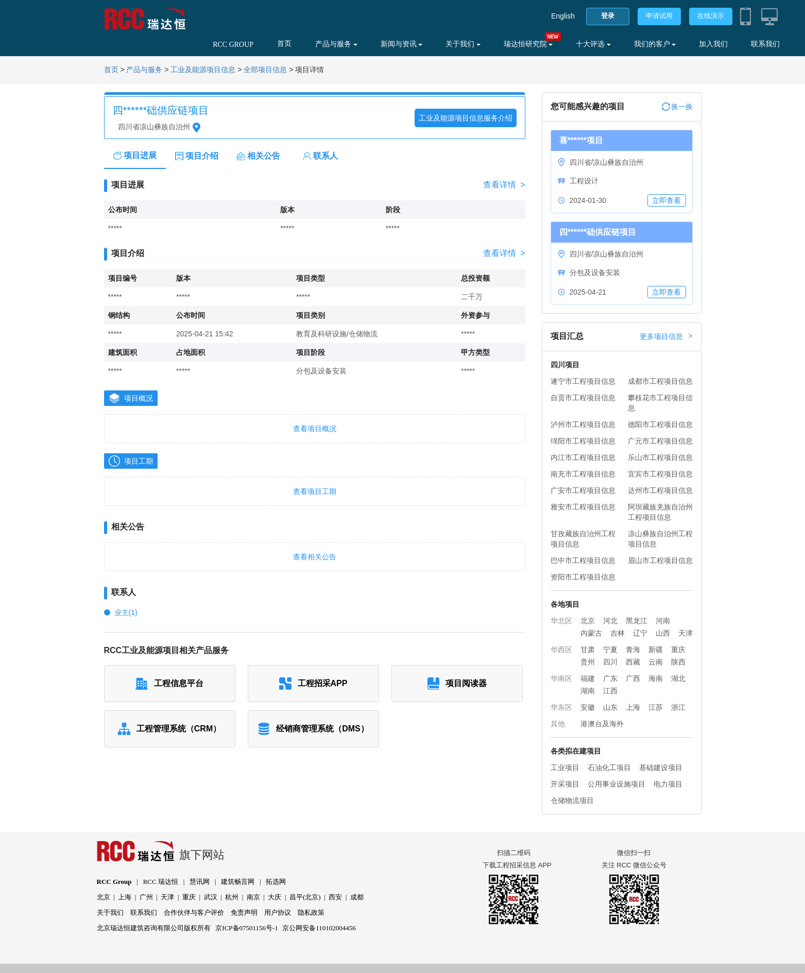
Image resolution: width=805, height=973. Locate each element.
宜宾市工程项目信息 (660, 474)
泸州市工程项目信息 (583, 424)
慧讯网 (200, 881)
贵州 (587, 662)
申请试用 (659, 16)
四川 (610, 662)
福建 (587, 678)
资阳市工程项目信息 (583, 577)
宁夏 (610, 649)
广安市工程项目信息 (583, 490)
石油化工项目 (609, 767)
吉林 (617, 633)
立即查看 (666, 200)
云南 (655, 662)
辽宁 (640, 633)
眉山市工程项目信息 (660, 560)
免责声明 (244, 912)
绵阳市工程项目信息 (583, 441)
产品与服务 (336, 44)
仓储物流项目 (572, 800)
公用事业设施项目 (616, 784)
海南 (655, 678)
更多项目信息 (666, 336)
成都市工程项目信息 (660, 381)
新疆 (655, 649)
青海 (633, 649)
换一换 (677, 107)
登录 (607, 16)
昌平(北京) (305, 897)
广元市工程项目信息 (660, 441)
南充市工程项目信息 (583, 474)
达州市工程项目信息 (660, 490)
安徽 (587, 707)
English (563, 16)
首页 (284, 43)
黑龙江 (636, 621)
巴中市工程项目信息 (583, 560)
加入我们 (713, 44)
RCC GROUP (233, 44)
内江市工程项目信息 (583, 457)
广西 (633, 678)
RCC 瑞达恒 (160, 881)
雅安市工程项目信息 (583, 507)
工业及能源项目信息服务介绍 (465, 118)
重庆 (678, 649)
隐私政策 (311, 912)
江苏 (655, 707)
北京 (587, 621)
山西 (663, 633)
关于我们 (463, 44)
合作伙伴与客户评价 (194, 912)
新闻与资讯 (402, 44)
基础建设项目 (660, 767)
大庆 (274, 897)
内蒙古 (591, 633)
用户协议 (277, 912)
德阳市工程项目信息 (660, 424)
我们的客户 (655, 44)
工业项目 (565, 767)
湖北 (678, 678)
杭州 (231, 897)
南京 (253, 897)
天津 (685, 633)
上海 (633, 707)
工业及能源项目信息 (202, 70)
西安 (335, 897)
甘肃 (587, 649)
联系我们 (765, 44)
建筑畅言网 (237, 881)
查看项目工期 (314, 491)
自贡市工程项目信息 (583, 398)
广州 (146, 897)
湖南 (587, 691)
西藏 (633, 662)
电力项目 (668, 784)
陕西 (678, 662)
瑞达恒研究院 (528, 44)
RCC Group (114, 881)
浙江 (678, 707)
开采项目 (565, 784)
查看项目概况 (314, 428)
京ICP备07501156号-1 (246, 928)
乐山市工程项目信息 (660, 457)
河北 (610, 621)
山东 (610, 707)
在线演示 (710, 16)
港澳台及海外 (602, 724)
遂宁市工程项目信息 (583, 381)
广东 (610, 678)
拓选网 (276, 881)
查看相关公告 (314, 557)
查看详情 (504, 185)
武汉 (210, 897)
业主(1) (126, 612)
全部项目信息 (265, 70)
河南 (663, 621)
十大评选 (593, 44)
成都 (357, 897)
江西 (610, 691)
